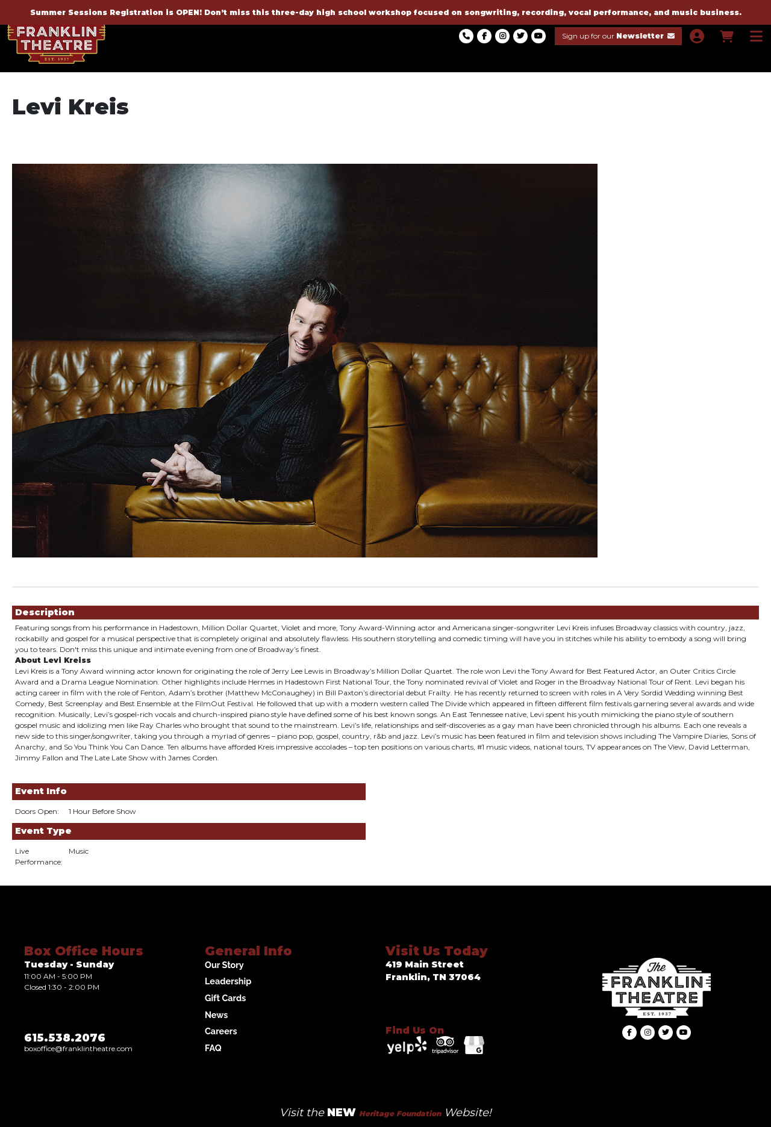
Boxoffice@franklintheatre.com (78, 1048)
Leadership (228, 981)
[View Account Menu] (696, 36)
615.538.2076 (64, 1037)
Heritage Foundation (400, 1113)
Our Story (224, 965)
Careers (221, 1031)
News (216, 1015)
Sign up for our (618, 35)
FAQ (213, 1048)
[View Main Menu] (756, 36)
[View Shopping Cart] (726, 36)
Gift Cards (225, 998)
